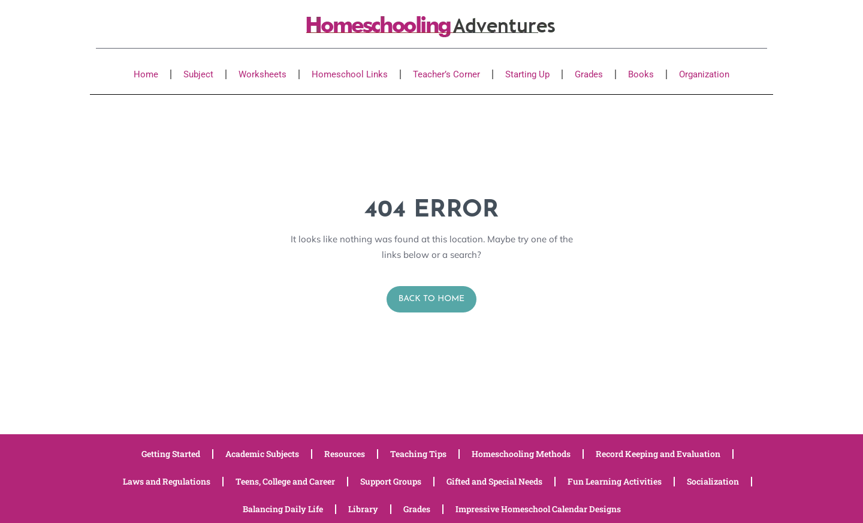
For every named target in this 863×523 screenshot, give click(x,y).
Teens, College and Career (285, 481)
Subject (198, 74)
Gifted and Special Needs (494, 481)
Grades (589, 74)
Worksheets (262, 74)
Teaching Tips (418, 453)
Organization (704, 74)
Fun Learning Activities (615, 481)
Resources (344, 453)
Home (146, 74)
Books (641, 74)
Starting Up (527, 74)
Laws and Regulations (166, 481)
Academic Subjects (262, 453)
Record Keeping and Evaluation (658, 453)
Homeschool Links (350, 74)
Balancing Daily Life (283, 509)
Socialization (713, 481)
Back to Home (432, 298)
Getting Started (170, 453)
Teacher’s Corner (446, 74)
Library (363, 509)
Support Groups (390, 481)
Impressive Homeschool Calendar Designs (538, 509)
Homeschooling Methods (521, 453)
